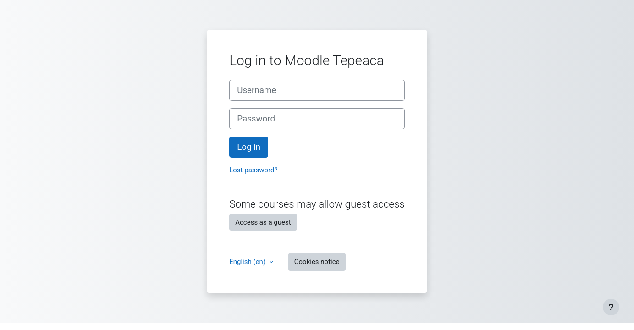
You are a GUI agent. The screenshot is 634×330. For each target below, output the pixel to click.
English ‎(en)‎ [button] (248, 262)
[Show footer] (611, 307)
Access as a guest (263, 222)
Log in (248, 147)
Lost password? (253, 170)
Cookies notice (317, 262)
